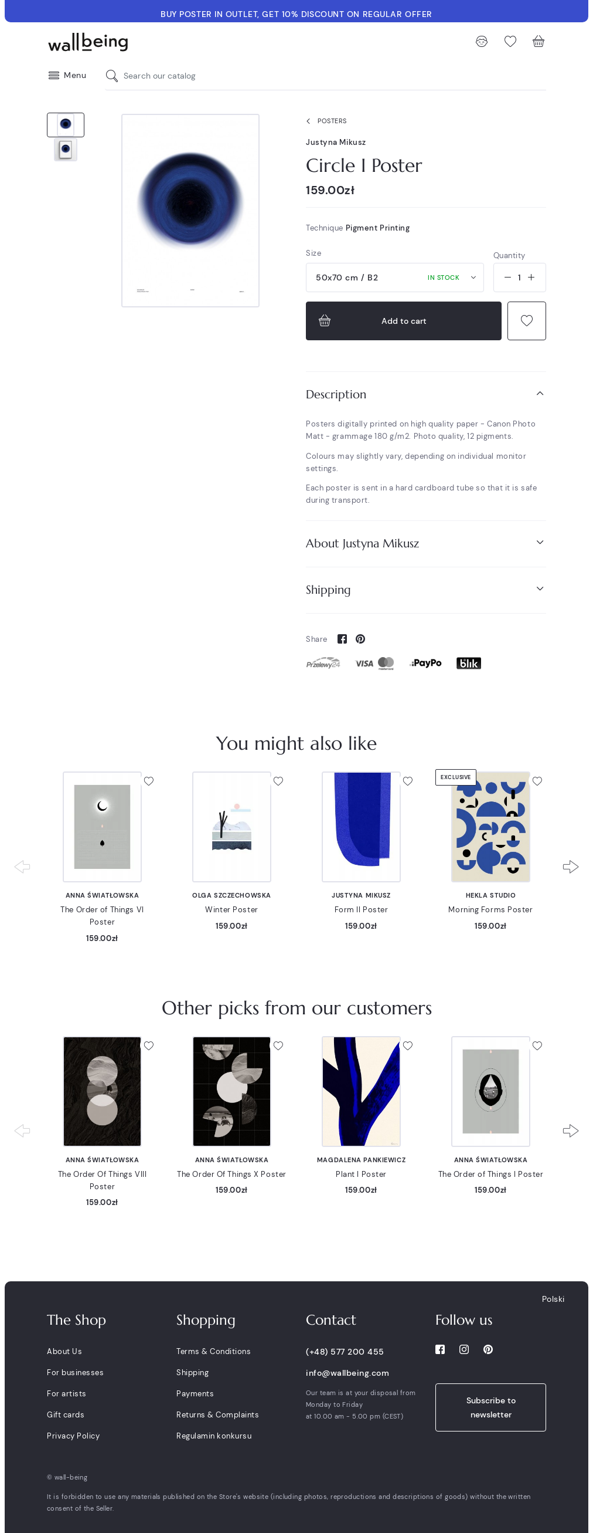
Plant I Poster (361, 1174)
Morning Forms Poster (490, 910)
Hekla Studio (491, 895)
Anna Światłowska (102, 895)
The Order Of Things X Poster (232, 1174)
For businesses (75, 1373)
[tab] (426, 394)
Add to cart (371, 321)
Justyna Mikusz (336, 142)
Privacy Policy (73, 1436)
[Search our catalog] (115, 76)
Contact (331, 1320)
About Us (64, 1351)
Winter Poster (231, 910)
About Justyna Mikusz (426, 543)
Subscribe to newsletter (491, 1407)
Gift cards (65, 1415)
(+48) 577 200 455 (345, 1351)
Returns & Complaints (217, 1415)
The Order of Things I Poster (491, 1174)
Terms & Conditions (213, 1351)
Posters (324, 121)
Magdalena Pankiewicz (361, 1160)
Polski (553, 1299)
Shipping (426, 589)
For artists (67, 1394)
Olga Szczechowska (231, 895)
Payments (195, 1394)
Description (426, 394)
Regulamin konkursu (213, 1436)
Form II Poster (361, 910)
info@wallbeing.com (347, 1373)
